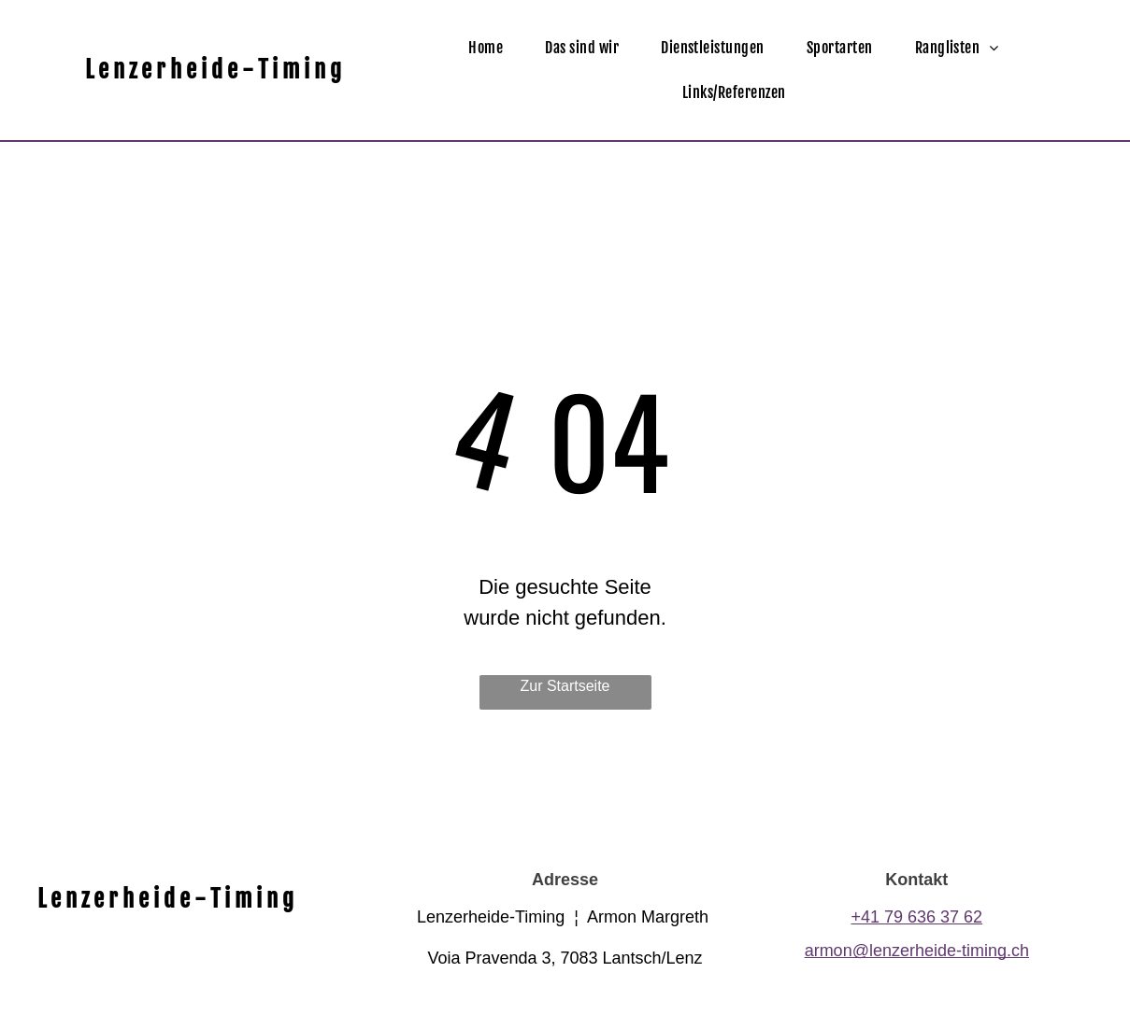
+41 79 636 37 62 (917, 917)
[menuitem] (492, 47)
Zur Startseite (564, 686)
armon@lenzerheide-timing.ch (917, 950)
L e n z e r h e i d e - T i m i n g (213, 69)
